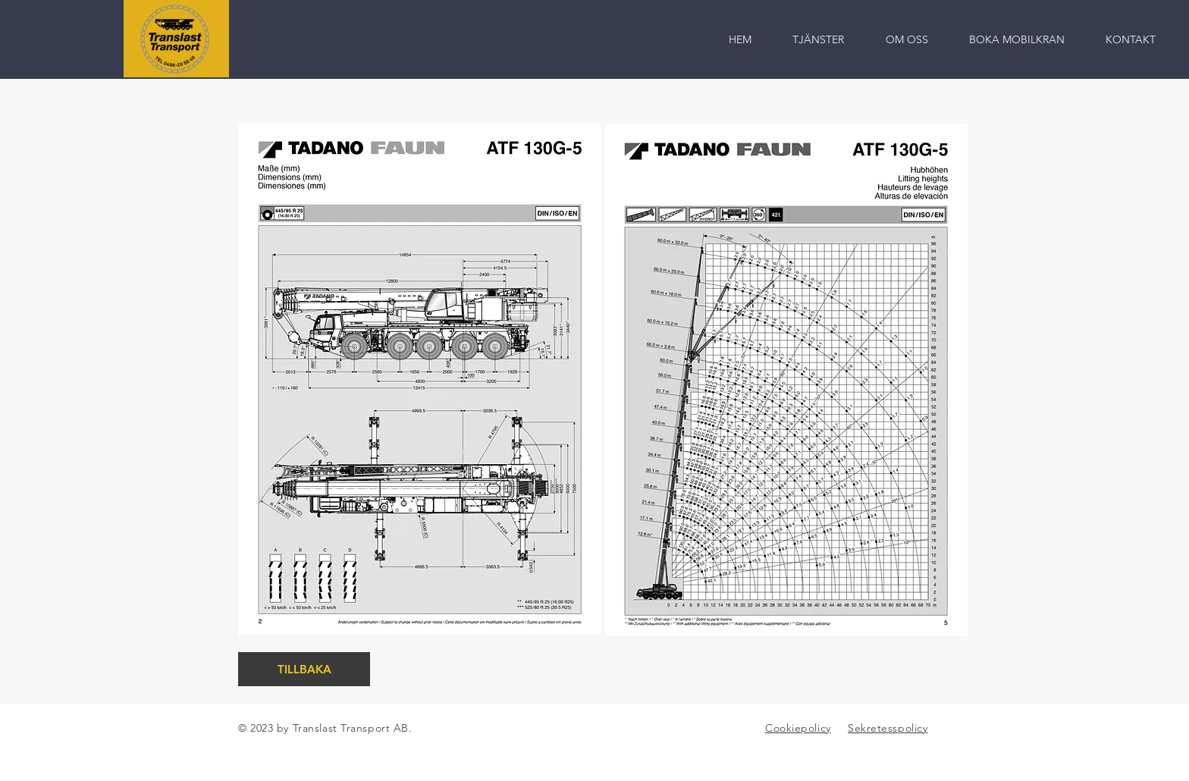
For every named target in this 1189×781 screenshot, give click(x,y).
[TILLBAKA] (304, 669)
